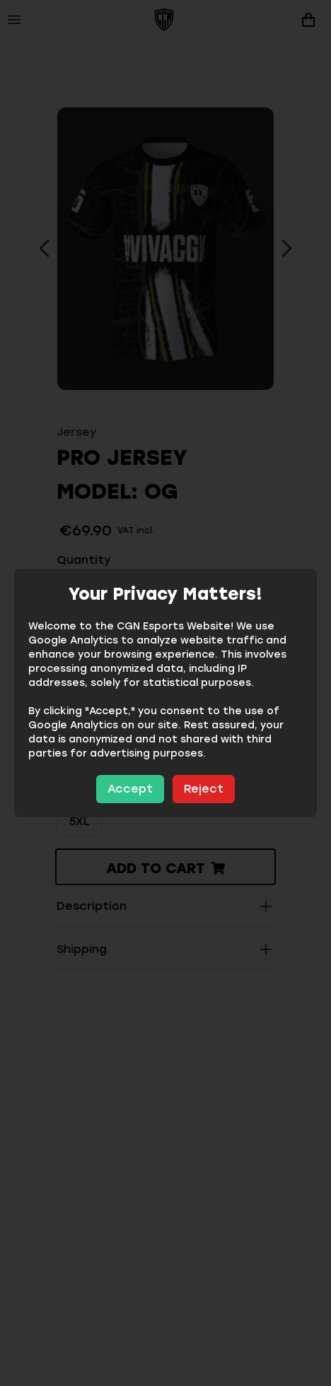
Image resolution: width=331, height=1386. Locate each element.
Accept (130, 788)
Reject (203, 788)
